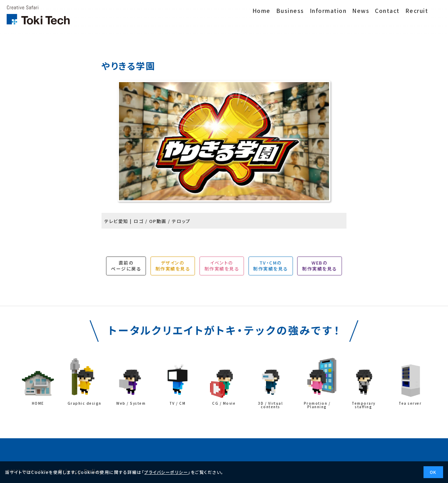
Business (290, 10)
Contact (387, 10)
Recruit (417, 10)
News (360, 10)
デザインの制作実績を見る (172, 265)
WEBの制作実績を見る (319, 265)
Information (328, 10)
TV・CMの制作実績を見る (270, 265)
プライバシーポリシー (166, 472)
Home (261, 10)
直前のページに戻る (126, 265)
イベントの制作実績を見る (221, 265)
